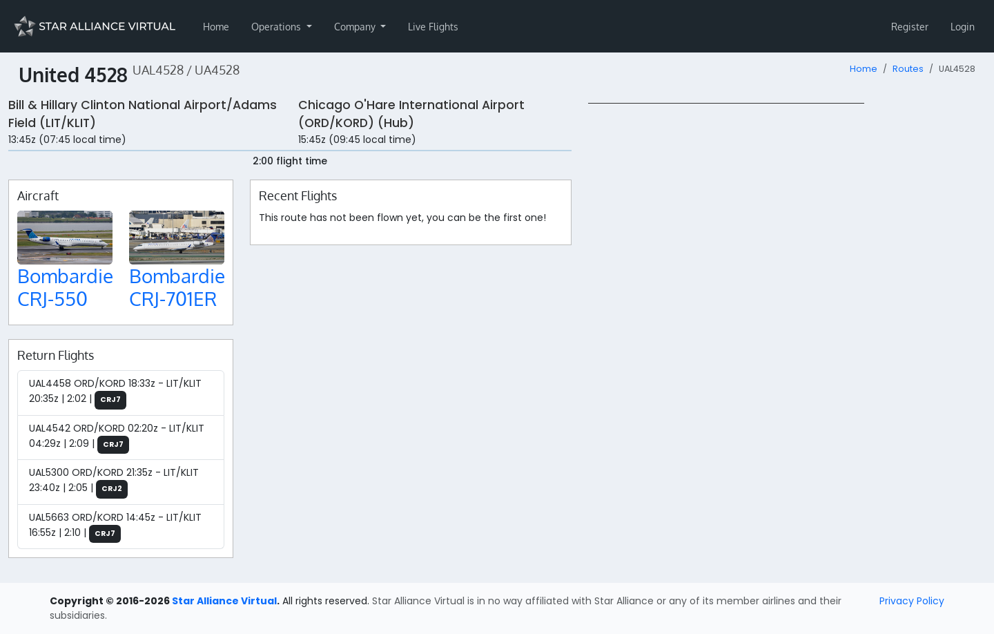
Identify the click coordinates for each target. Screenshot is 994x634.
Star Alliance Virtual (224, 601)
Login (963, 26)
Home (216, 26)
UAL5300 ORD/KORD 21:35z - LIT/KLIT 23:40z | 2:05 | (114, 482)
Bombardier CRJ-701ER (180, 287)
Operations (277, 26)
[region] (787, 310)
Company (356, 26)
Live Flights (433, 26)
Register (909, 26)
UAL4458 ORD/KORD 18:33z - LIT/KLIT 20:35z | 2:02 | (115, 393)
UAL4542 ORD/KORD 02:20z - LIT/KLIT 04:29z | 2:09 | (116, 437)
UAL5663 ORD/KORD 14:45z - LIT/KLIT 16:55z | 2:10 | (115, 527)
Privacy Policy (911, 601)
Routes (908, 69)
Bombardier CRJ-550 (68, 287)
